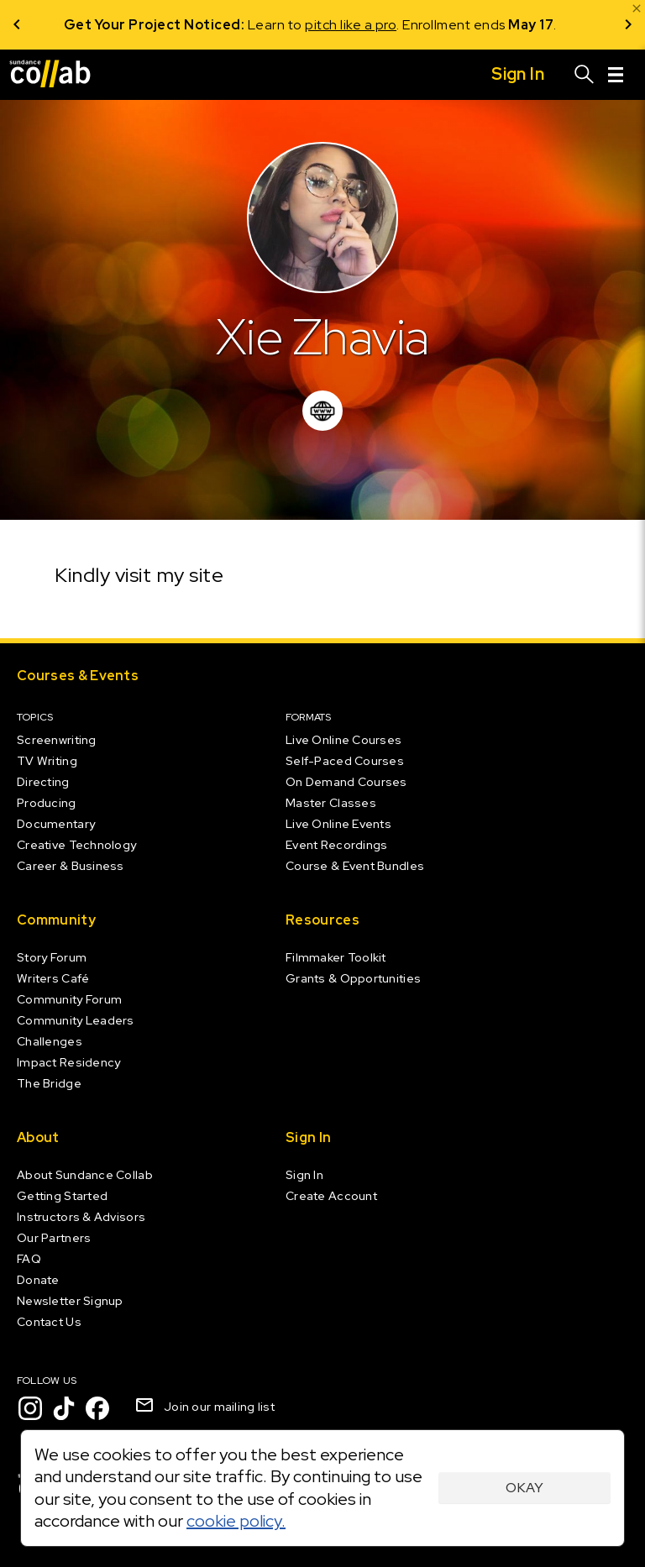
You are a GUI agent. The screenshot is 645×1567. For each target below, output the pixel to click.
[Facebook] (97, 1408)
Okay (524, 1487)
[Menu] (615, 75)
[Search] (584, 75)
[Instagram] (30, 1408)
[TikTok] (63, 1408)
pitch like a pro (363, 25)
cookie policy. (236, 1521)
